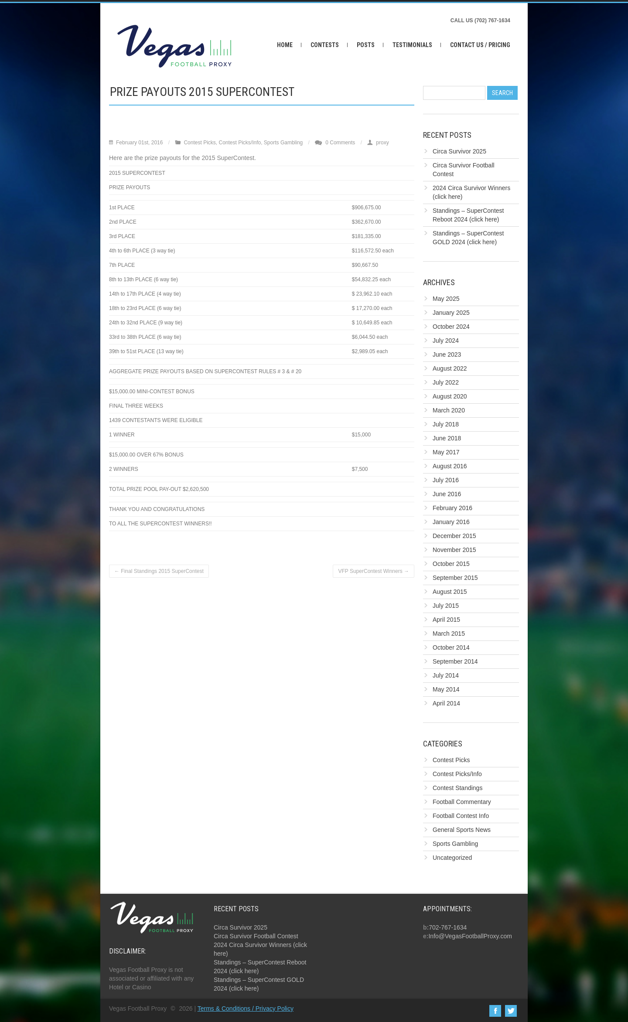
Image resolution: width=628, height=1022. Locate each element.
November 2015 (454, 549)
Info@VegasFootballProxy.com (470, 936)
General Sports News (462, 829)
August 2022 (450, 368)
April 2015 (446, 619)
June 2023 (447, 354)
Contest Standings (457, 787)
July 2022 (446, 382)
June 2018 (447, 438)
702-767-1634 (448, 927)
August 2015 (450, 591)
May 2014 (446, 689)
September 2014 (455, 661)
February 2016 (452, 507)
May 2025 (446, 298)
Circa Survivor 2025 (459, 151)
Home (285, 44)
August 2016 (450, 466)
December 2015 (454, 535)
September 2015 (455, 577)
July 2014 (446, 675)
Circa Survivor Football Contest (256, 936)
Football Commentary (462, 801)
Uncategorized (452, 857)
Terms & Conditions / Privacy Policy (246, 1008)
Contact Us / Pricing (480, 44)
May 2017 (446, 452)
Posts (366, 44)
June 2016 (447, 494)
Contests (325, 44)
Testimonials (412, 44)
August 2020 (450, 396)
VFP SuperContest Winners (373, 571)
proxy (382, 143)
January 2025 (451, 312)
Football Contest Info (461, 815)
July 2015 (446, 605)
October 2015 (451, 563)
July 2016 (446, 480)
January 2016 (451, 521)
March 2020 (449, 410)
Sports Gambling (283, 143)
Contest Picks (199, 143)
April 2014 (446, 703)
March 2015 (449, 633)
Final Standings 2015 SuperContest (159, 571)
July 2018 (446, 424)
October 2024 (451, 326)
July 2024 (446, 340)
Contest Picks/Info (239, 143)
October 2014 (451, 647)
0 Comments (340, 143)
